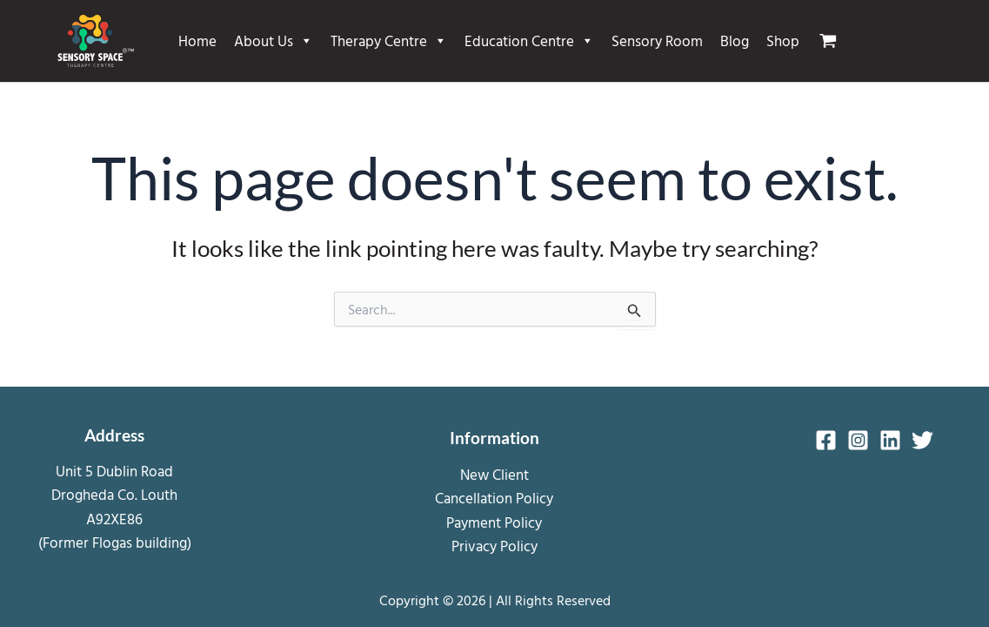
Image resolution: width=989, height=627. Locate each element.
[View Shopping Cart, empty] (835, 40)
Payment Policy (494, 522)
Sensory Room (657, 40)
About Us (273, 41)
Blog (734, 40)
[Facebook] (826, 440)
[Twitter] (922, 440)
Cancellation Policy (494, 498)
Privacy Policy (494, 545)
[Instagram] (858, 440)
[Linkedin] (890, 440)
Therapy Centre (389, 41)
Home (197, 40)
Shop (782, 40)
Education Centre (529, 41)
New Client (494, 474)
